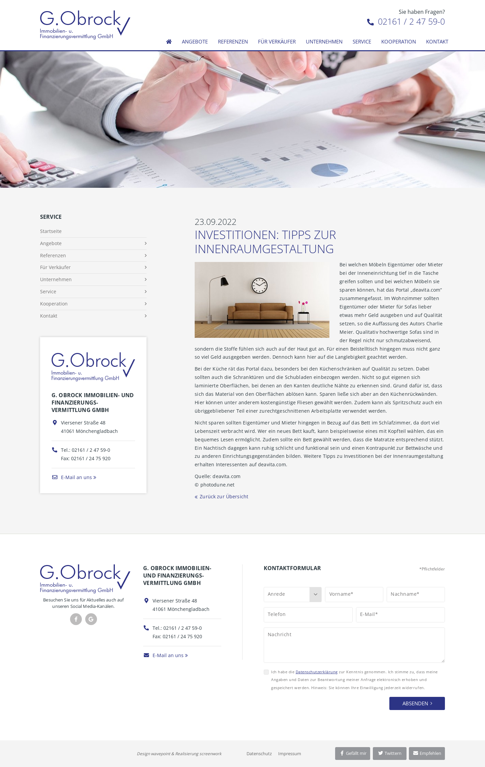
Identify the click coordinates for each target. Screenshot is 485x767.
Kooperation (398, 41)
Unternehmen (324, 41)
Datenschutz (259, 753)
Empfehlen (427, 753)
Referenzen (233, 41)
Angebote (195, 41)
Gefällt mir (352, 753)
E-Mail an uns (72, 477)
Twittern (389, 753)
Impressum (289, 753)
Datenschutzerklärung (317, 671)
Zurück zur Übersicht (224, 496)
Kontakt (437, 41)
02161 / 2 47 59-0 (406, 21)
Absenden (415, 703)
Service (362, 41)
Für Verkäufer (277, 41)
